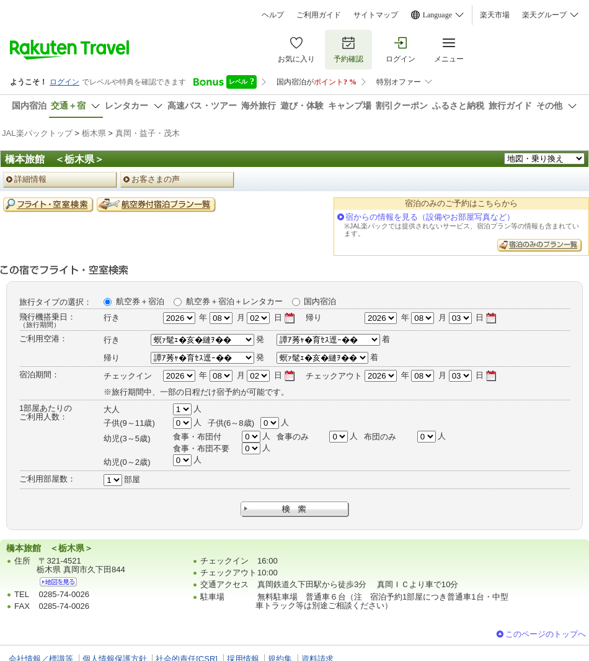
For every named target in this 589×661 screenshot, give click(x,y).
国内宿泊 (320, 301)
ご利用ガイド (318, 15)
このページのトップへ (545, 634)
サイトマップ (375, 15)
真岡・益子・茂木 (147, 133)
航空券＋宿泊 (140, 301)
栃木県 (94, 133)
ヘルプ (273, 15)
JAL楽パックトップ (37, 133)
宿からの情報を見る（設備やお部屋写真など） (430, 217)
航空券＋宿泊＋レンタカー (234, 301)
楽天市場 (495, 15)
